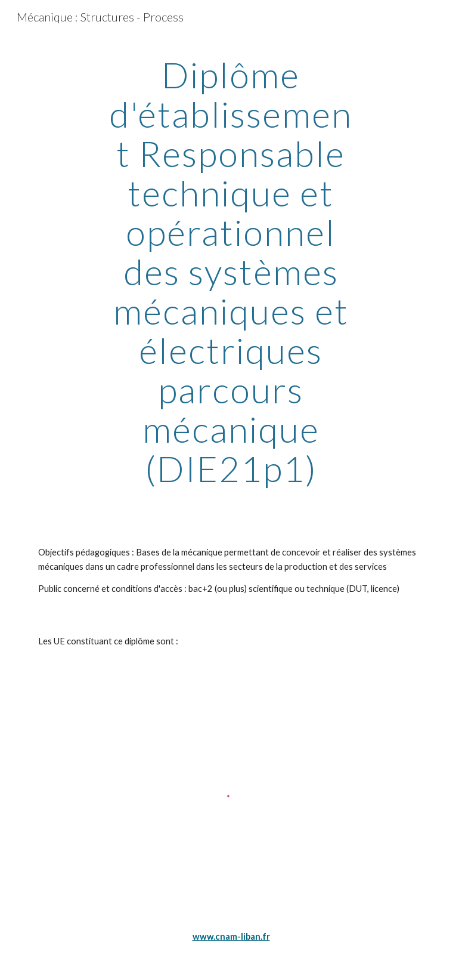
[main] (231, 271)
